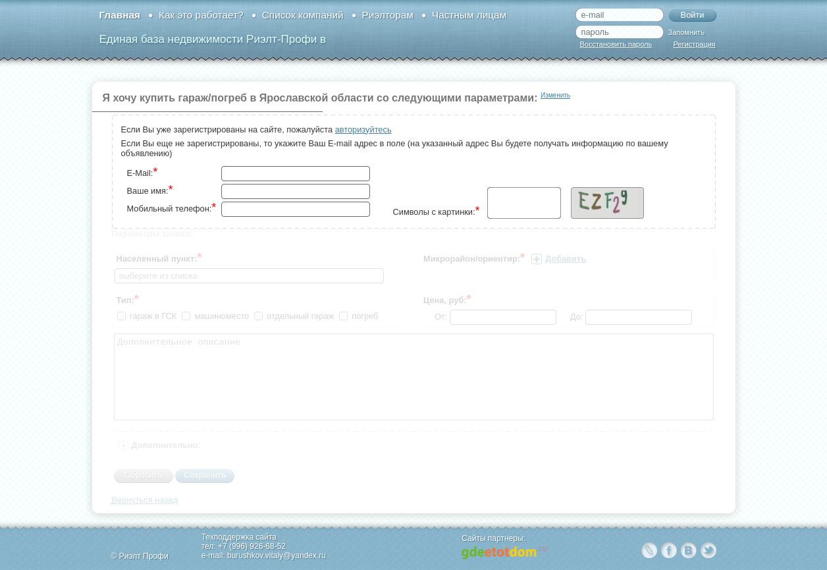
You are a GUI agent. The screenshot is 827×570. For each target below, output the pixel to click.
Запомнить (686, 32)
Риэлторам (388, 14)
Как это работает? (201, 14)
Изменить (555, 95)
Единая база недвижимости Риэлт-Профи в (212, 39)
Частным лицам (469, 14)
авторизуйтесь (363, 129)
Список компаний (303, 14)
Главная (119, 14)
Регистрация (695, 44)
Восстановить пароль (616, 44)
